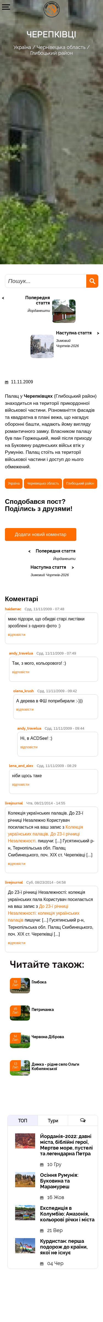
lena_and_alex (21, 765)
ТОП (22, 1120)
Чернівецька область (61, 47)
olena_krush (23, 691)
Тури (53, 1120)
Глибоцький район (51, 53)
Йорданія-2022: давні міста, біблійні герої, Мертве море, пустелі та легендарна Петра (66, 1144)
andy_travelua (21, 653)
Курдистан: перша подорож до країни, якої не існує (64, 1246)
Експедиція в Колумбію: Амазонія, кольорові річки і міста (67, 1213)
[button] (6, 7)
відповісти (16, 635)
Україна (22, 47)
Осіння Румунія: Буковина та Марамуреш (59, 1180)
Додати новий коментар (40, 534)
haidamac (13, 609)
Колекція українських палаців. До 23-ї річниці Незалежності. (45, 834)
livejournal (14, 803)
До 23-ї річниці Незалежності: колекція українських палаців (43, 913)
